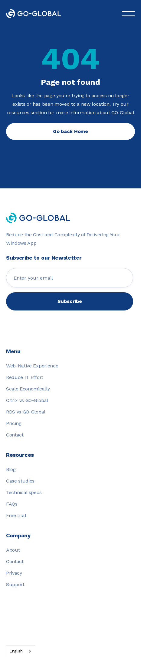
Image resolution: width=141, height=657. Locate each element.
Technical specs (23, 492)
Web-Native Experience (32, 366)
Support (15, 584)
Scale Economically (28, 389)
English (16, 651)
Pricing (13, 423)
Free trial (16, 515)
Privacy (14, 573)
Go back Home (70, 131)
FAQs (12, 504)
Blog (11, 469)
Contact (15, 435)
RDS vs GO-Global (25, 412)
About (13, 550)
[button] (128, 13)
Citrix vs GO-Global (27, 400)
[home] (38, 13)
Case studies (20, 481)
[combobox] (20, 651)
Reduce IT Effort (24, 377)
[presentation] (70, 322)
